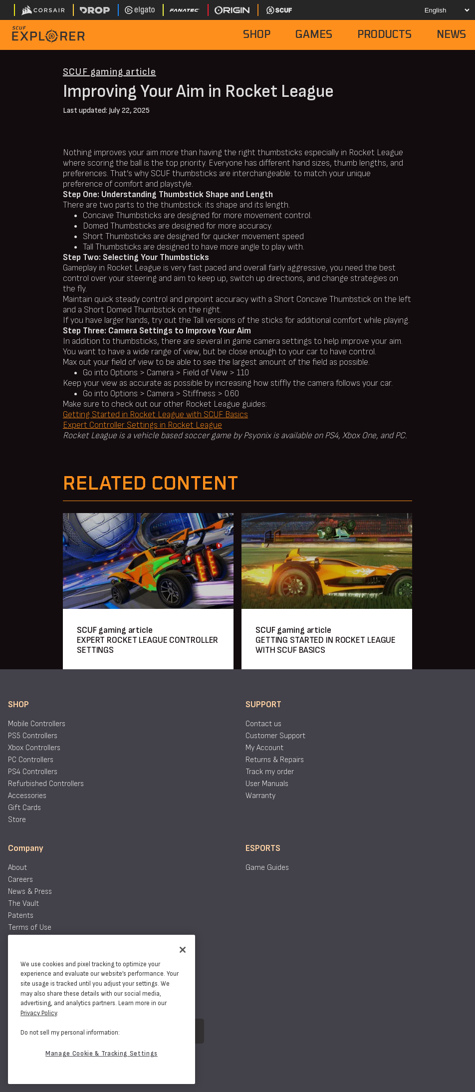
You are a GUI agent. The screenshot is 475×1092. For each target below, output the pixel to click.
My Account (264, 748)
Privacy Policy (38, 1013)
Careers (20, 879)
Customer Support (275, 736)
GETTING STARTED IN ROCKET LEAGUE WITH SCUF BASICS (325, 645)
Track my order (269, 772)
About (17, 867)
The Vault (23, 903)
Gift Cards (24, 808)
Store (17, 819)
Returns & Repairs (274, 760)
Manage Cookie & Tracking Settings (101, 1054)
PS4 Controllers (32, 772)
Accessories (27, 796)
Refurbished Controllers (46, 784)
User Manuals (266, 784)
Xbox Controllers (34, 748)
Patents (20, 915)
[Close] (183, 950)
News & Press (30, 891)
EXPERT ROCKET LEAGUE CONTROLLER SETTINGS (147, 645)
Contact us (263, 724)
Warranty (260, 796)
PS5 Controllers (32, 736)
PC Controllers (30, 760)
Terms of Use (29, 927)
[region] (101, 1009)
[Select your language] (438, 10)
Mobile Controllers (36, 724)
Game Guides (267, 867)
